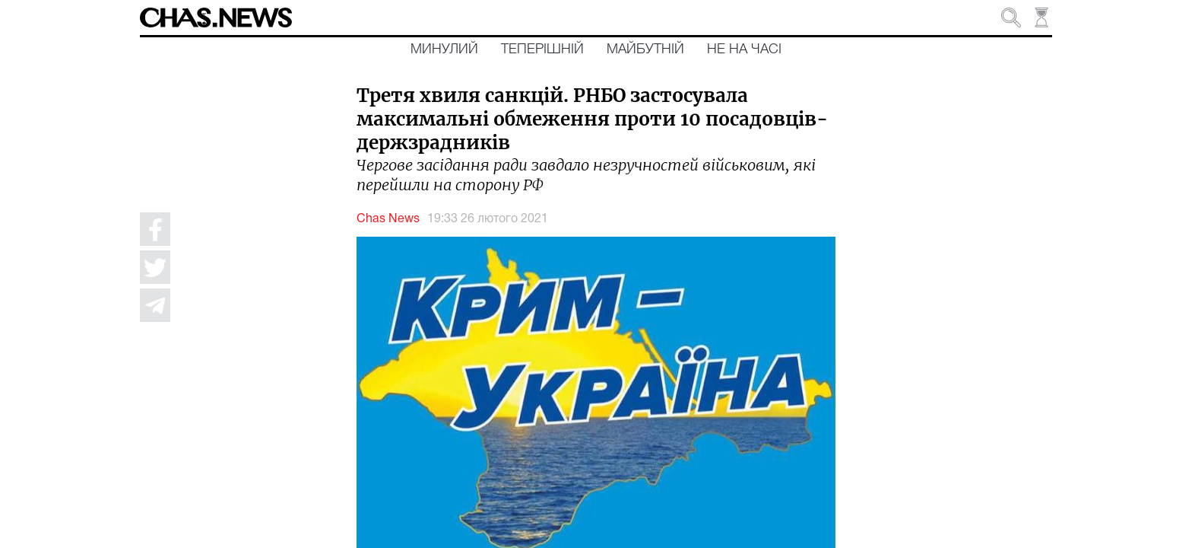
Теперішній (542, 49)
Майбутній (645, 49)
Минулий (444, 49)
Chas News (388, 219)
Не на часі (744, 49)
